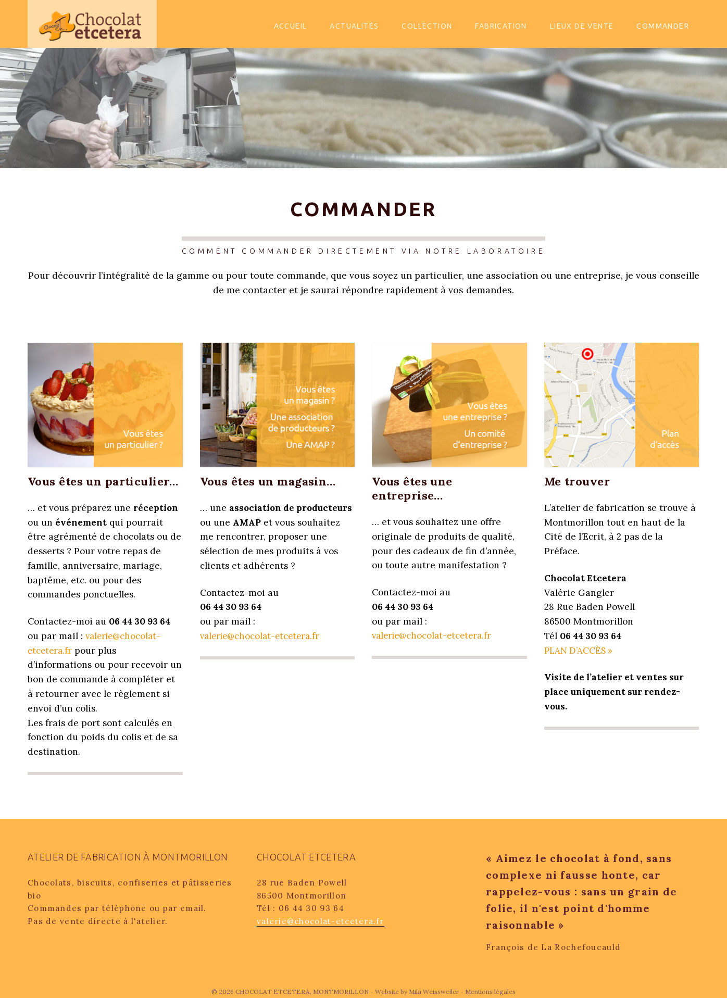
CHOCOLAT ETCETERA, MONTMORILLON (302, 991)
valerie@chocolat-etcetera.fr (261, 636)
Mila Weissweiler (434, 991)
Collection (427, 26)
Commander (662, 26)
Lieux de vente (582, 26)
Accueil (290, 26)
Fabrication (501, 26)
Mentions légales (490, 991)
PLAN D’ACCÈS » (578, 650)
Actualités (354, 26)
